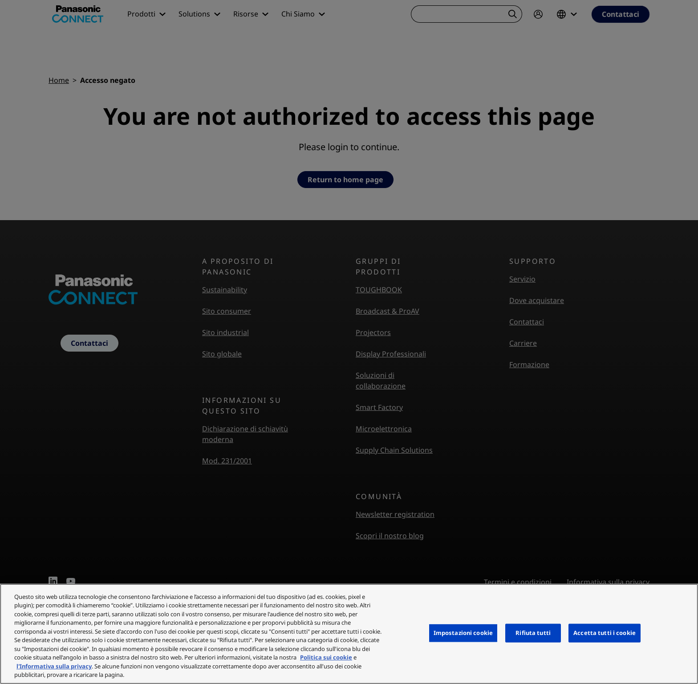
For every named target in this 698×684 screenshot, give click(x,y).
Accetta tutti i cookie (604, 633)
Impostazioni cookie (463, 633)
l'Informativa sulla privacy (54, 666)
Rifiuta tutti (533, 633)
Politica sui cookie (326, 657)
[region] (349, 634)
